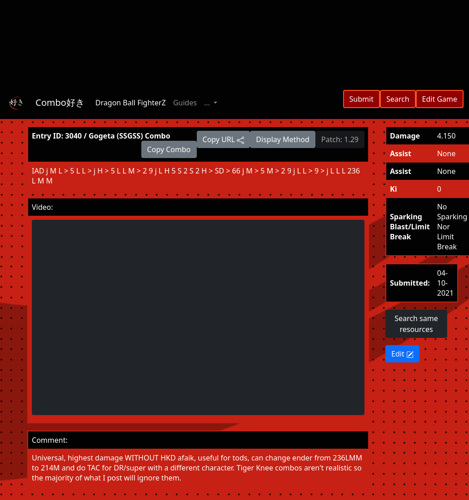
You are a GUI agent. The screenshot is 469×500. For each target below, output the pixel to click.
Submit (361, 99)
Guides (185, 103)
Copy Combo (169, 149)
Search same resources (416, 323)
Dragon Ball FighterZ (130, 103)
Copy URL (223, 139)
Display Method (282, 139)
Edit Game (439, 99)
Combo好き (60, 102)
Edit (402, 354)
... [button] (208, 103)
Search (397, 99)
